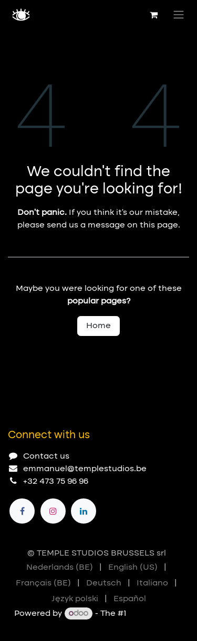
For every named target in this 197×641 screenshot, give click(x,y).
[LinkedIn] (83, 511)
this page (159, 225)
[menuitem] (59, 567)
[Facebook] (22, 511)
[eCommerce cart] (153, 14)
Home (98, 326)
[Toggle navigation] (178, 14)
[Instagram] (53, 511)
